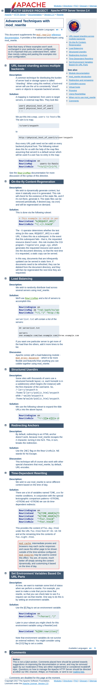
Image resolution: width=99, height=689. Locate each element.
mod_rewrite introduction (80, 76)
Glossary (84, 6)
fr (62, 29)
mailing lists (78, 672)
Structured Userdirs (77, 52)
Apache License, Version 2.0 (35, 683)
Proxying (73, 90)
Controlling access (77, 83)
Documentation (35, 14)
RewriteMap (24, 173)
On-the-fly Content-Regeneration (77, 43)
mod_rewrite (43, 35)
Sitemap (93, 6)
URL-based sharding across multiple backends (81, 37)
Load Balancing (76, 48)
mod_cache (25, 543)
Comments (74, 101)
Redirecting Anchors (78, 55)
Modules (58, 6)
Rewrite (60, 14)
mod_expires (26, 555)
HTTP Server (20, 14)
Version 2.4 (49, 14)
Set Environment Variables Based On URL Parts (81, 63)
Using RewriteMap (77, 94)
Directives (67, 6)
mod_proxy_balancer (27, 358)
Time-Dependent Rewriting (81, 58)
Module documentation (79, 73)
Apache (8, 14)
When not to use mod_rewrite (82, 97)
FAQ (76, 6)
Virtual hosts (74, 87)
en (57, 29)
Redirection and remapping (81, 80)
